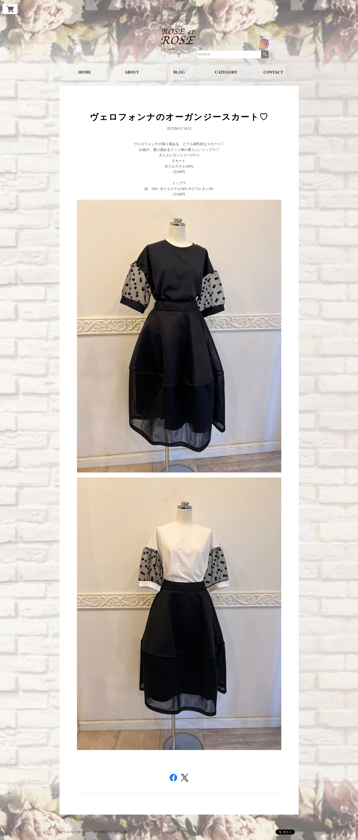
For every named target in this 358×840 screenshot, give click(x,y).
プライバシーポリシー (74, 832)
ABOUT (132, 72)
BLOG (179, 72)
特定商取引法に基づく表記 (111, 832)
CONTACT (273, 72)
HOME (84, 72)
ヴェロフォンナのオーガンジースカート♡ (179, 117)
